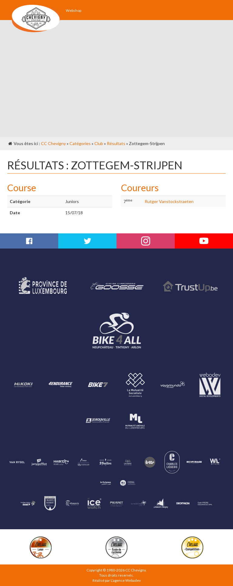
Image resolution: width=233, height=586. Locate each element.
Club (98, 143)
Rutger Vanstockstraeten (169, 201)
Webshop (73, 10)
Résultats (116, 143)
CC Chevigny (53, 143)
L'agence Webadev (126, 580)
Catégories (80, 143)
